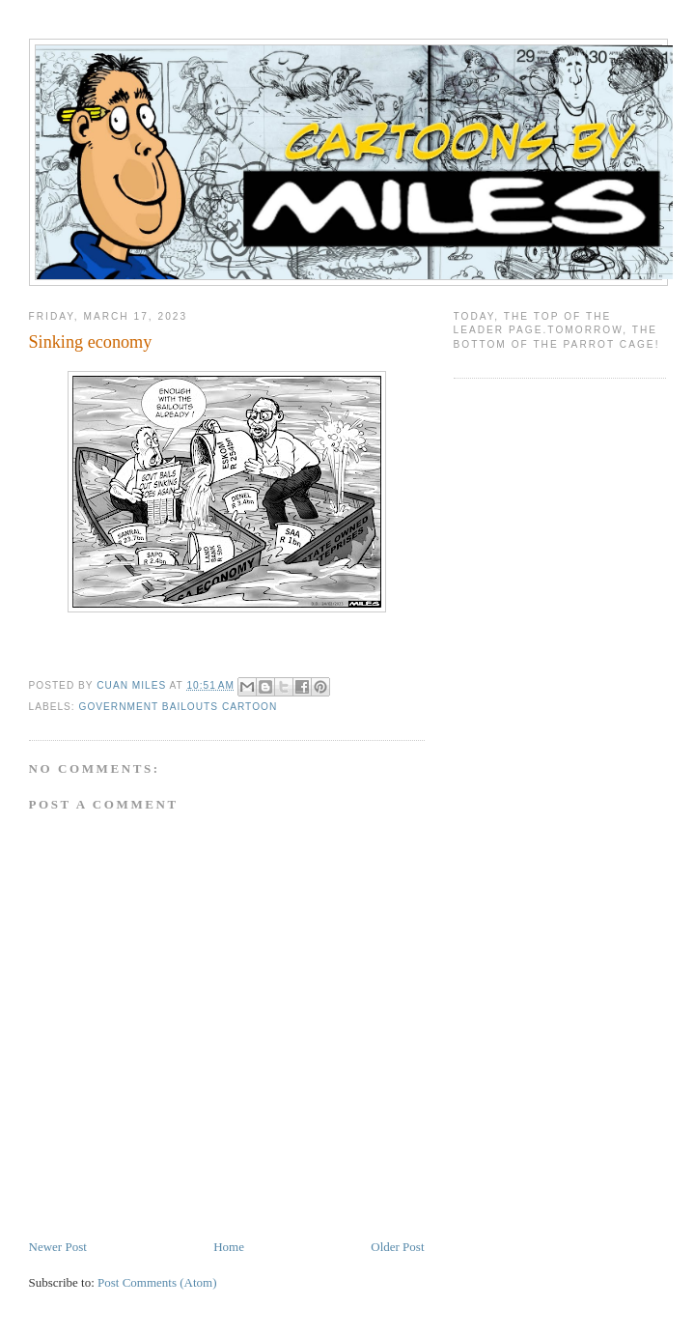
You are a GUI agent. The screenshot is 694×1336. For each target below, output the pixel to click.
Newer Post (58, 1246)
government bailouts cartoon (178, 706)
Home (228, 1246)
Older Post (397, 1246)
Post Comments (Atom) (157, 1282)
